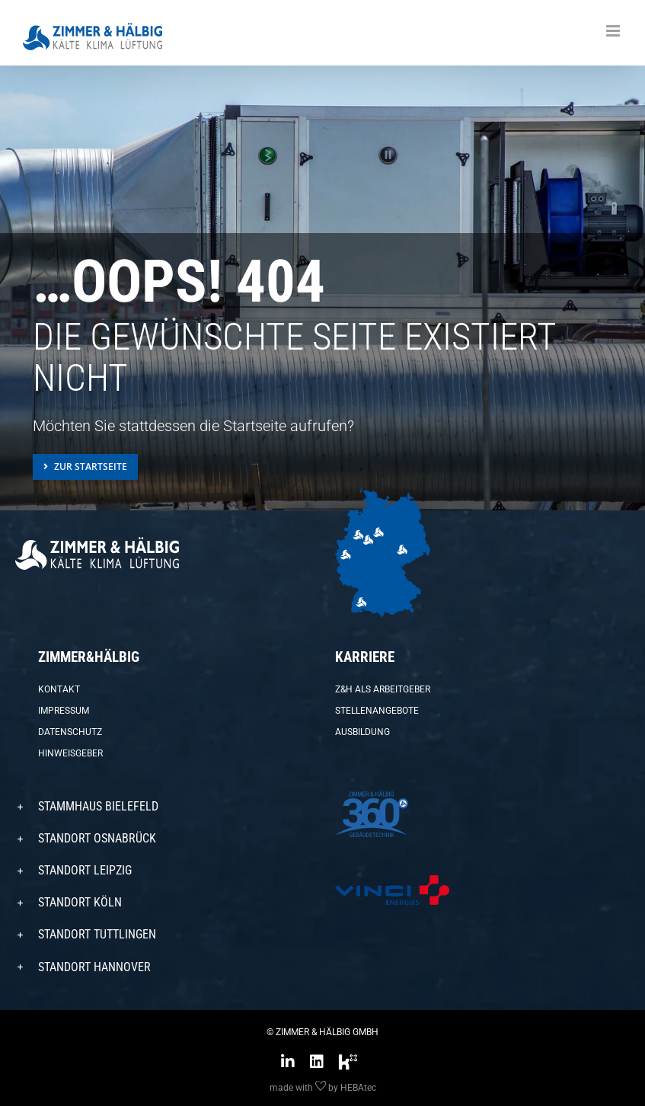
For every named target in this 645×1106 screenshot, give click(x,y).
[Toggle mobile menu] (614, 31)
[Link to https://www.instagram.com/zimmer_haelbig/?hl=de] (288, 1061)
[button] (162, 807)
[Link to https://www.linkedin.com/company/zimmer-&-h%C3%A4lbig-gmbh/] (317, 1061)
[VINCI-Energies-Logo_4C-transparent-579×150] (392, 881)
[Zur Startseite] (85, 467)
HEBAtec (358, 1087)
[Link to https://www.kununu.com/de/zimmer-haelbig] (348, 1061)
